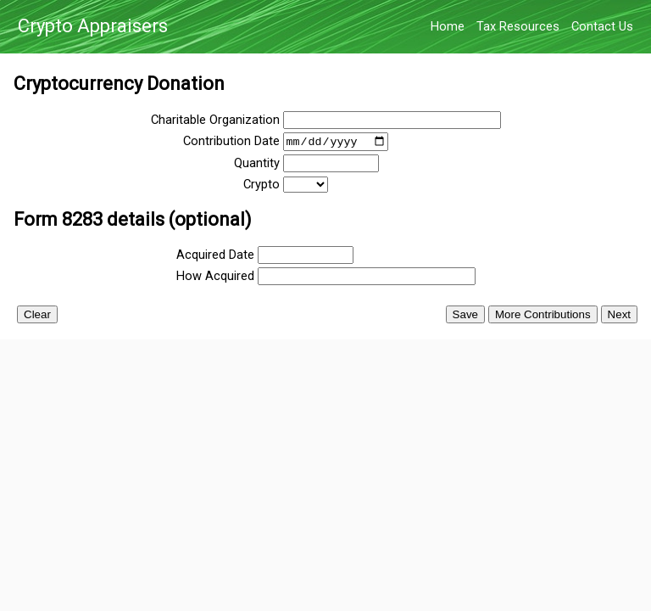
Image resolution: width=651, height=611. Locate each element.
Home (448, 26)
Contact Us (602, 26)
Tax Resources (517, 26)
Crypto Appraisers (93, 27)
